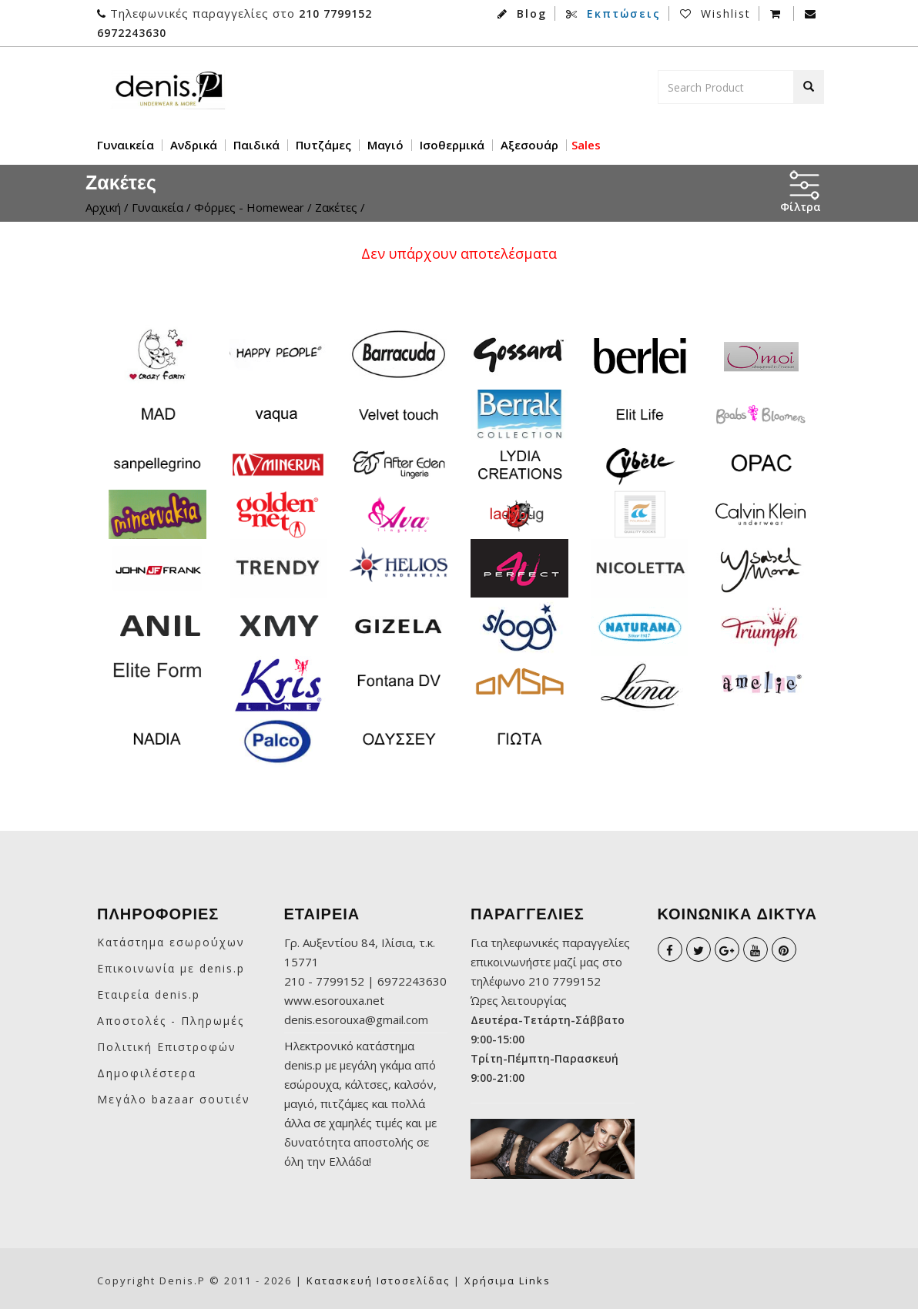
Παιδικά (256, 145)
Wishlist (715, 13)
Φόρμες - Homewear (251, 207)
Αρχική (103, 207)
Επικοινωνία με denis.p (171, 968)
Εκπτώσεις (613, 13)
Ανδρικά (193, 145)
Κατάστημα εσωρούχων (171, 942)
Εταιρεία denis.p (148, 994)
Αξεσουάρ (529, 145)
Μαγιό (385, 145)
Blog (522, 13)
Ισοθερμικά (452, 145)
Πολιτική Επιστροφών (166, 1047)
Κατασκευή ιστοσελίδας (378, 1280)
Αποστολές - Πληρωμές (170, 1020)
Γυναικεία (125, 145)
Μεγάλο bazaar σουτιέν (173, 1099)
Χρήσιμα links (507, 1280)
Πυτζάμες (323, 145)
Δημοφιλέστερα (146, 1073)
